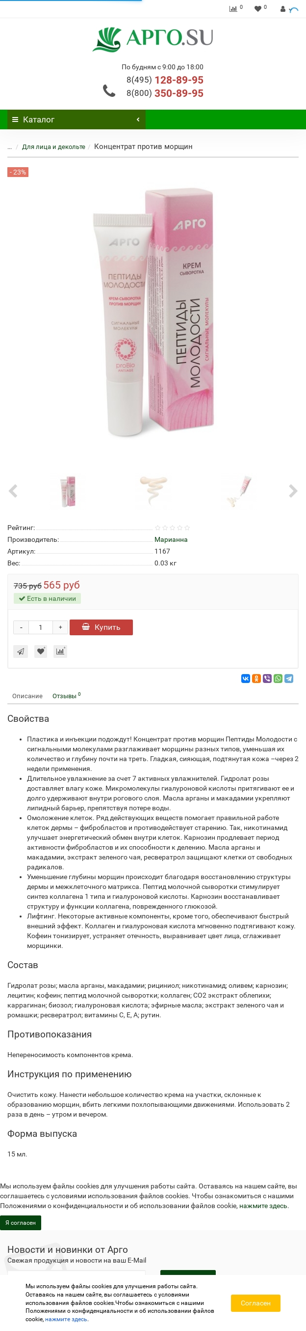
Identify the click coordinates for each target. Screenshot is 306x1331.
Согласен (256, 1303)
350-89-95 (165, 93)
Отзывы (66, 695)
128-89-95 (165, 80)
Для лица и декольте (53, 146)
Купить (101, 627)
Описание (27, 696)
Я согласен (20, 1222)
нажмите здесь (263, 1206)
